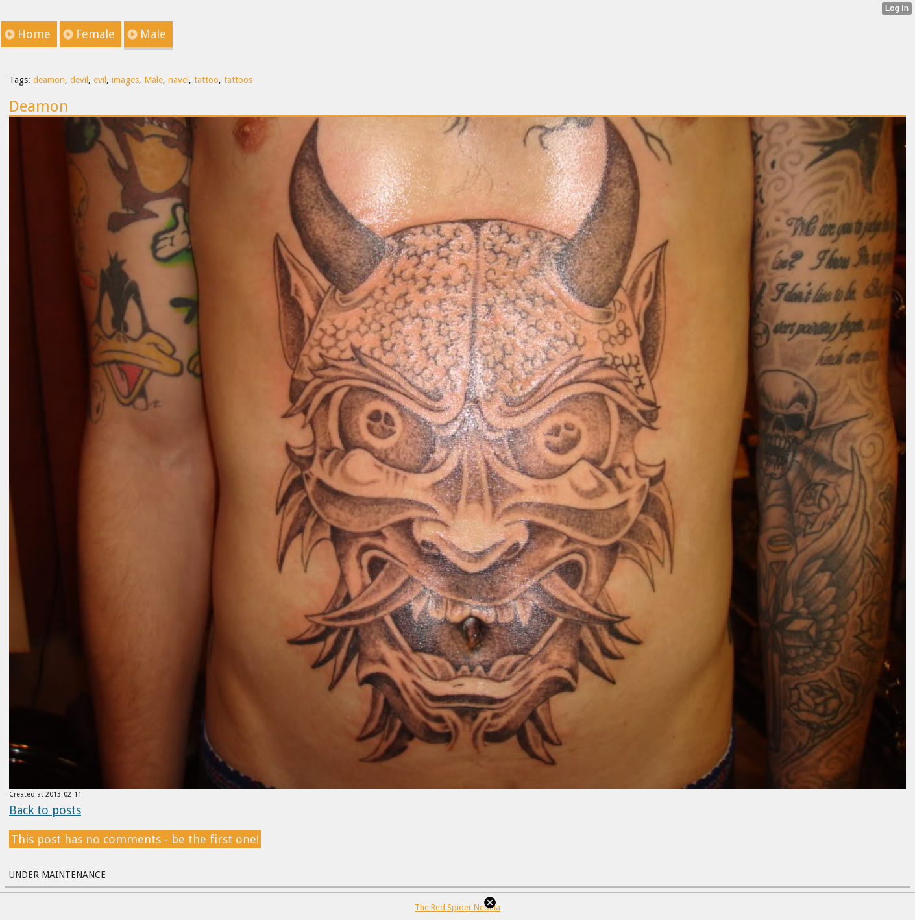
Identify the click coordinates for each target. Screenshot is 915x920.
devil (79, 80)
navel (178, 80)
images (125, 80)
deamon (49, 80)
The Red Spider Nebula (457, 907)
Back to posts (45, 810)
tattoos (238, 80)
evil (99, 80)
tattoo (206, 80)
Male (153, 80)
